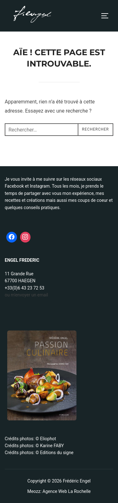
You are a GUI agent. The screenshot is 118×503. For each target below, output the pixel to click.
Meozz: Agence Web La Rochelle (59, 491)
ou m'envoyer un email (26, 294)
